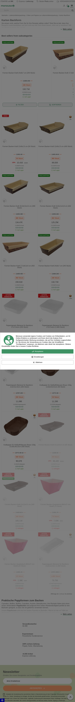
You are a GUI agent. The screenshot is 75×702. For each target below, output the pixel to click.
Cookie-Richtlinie (32, 346)
